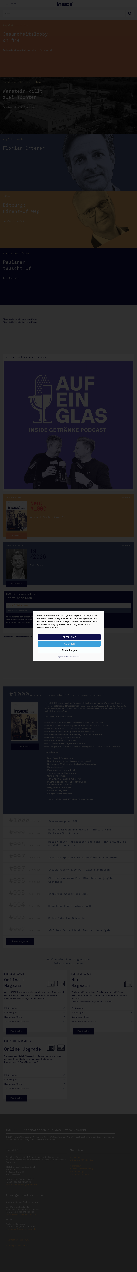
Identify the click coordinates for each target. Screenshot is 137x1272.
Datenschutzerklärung (73, 657)
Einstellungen (69, 650)
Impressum (61, 657)
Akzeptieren (69, 636)
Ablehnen (69, 643)
